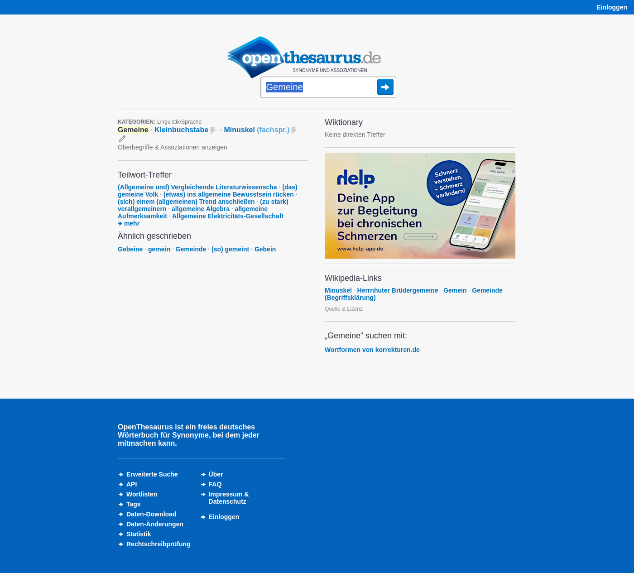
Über (216, 474)
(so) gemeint (230, 249)
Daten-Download (151, 514)
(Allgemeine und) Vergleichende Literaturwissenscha (197, 187)
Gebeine (130, 249)
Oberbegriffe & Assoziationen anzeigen (172, 147)
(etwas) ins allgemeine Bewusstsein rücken (228, 194)
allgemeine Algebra (201, 208)
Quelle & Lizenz (344, 309)
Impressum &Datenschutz (229, 498)
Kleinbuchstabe (181, 130)
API (131, 484)
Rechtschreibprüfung (158, 544)
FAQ (215, 484)
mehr (128, 223)
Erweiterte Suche (152, 474)
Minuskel (256, 130)
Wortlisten (141, 494)
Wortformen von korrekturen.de (372, 349)
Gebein (265, 249)
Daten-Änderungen (154, 524)
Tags (133, 504)
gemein (159, 249)
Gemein (454, 290)
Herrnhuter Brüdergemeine (397, 290)
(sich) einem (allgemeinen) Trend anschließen (186, 201)
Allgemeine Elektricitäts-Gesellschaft (227, 216)
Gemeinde (191, 249)
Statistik (138, 534)
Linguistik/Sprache (179, 122)
